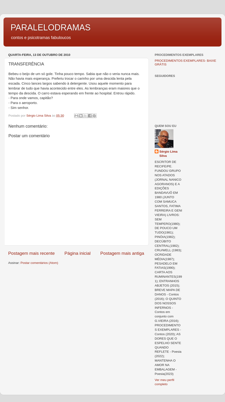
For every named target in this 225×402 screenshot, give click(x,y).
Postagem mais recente (31, 253)
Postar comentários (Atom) (39, 263)
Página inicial (77, 253)
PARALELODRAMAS (50, 27)
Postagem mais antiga (122, 253)
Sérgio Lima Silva (168, 154)
